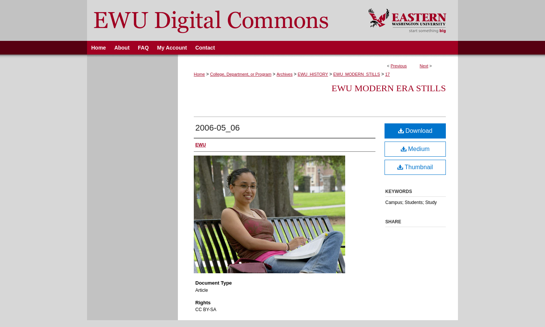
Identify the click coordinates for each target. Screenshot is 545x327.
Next (424, 66)
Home (199, 74)
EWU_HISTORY (313, 74)
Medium (415, 149)
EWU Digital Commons (222, 20)
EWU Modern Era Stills (389, 88)
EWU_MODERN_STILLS (356, 74)
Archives (285, 74)
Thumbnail (415, 167)
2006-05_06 (217, 127)
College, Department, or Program (240, 74)
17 (387, 74)
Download (415, 131)
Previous (399, 66)
